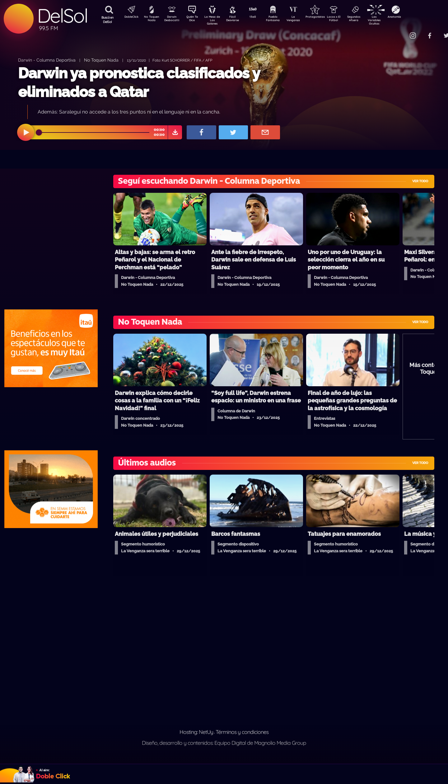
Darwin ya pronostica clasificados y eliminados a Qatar (139, 82)
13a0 (260, 17)
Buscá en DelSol (107, 19)
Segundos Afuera (369, 19)
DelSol (62, 16)
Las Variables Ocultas (390, 20)
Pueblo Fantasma (281, 19)
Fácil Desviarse (238, 19)
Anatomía (412, 17)
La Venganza (303, 19)
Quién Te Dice (194, 19)
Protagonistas (325, 17)
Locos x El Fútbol (347, 19)
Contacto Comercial (400, 32)
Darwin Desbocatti (172, 19)
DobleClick (129, 17)
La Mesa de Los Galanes (216, 20)
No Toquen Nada (150, 19)
